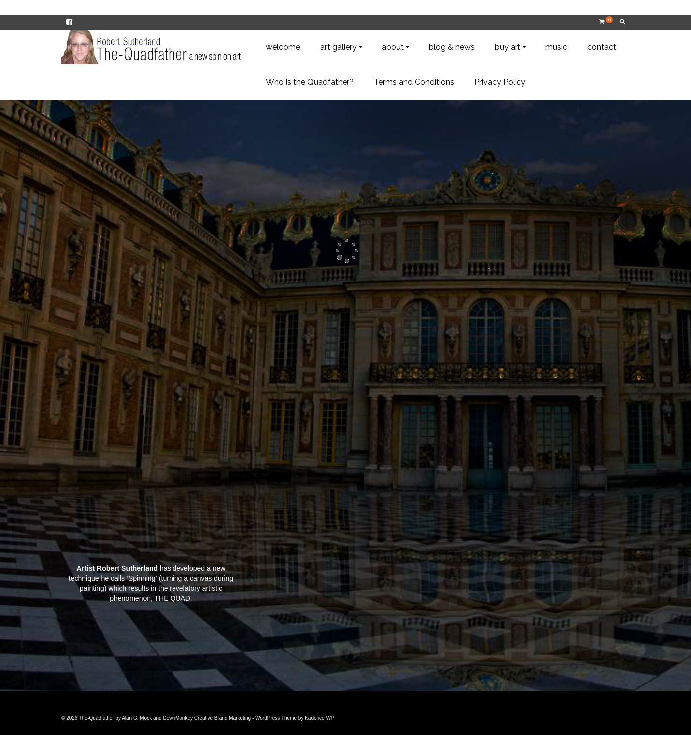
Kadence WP (319, 718)
